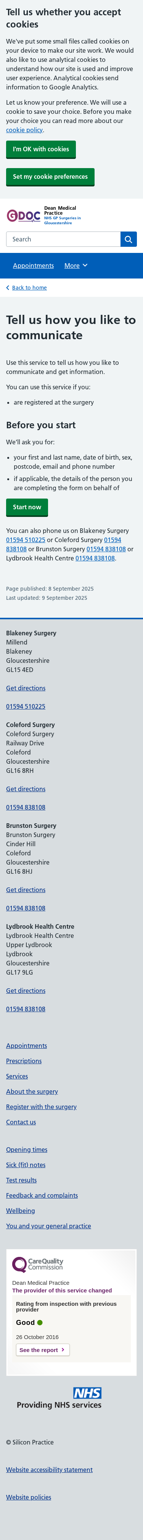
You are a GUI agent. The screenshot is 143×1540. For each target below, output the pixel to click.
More (76, 265)
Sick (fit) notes (25, 1165)
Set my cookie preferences (50, 176)
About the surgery (32, 1091)
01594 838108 (106, 549)
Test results (21, 1180)
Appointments (33, 265)
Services (17, 1076)
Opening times (26, 1149)
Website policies (28, 1497)
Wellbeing (20, 1211)
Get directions (25, 688)
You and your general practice (48, 1226)
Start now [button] (27, 507)
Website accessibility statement (49, 1470)
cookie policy (24, 130)
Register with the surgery (41, 1107)
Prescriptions (24, 1061)
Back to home (29, 287)
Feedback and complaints (42, 1195)
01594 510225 (25, 540)
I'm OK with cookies (41, 149)
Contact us (21, 1122)
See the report (38, 1350)
